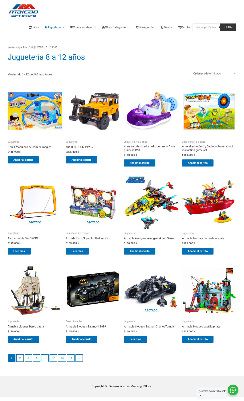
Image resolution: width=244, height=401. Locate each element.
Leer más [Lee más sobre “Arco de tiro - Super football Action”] (79, 254)
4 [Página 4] (37, 362)
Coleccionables (81, 29)
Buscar (228, 29)
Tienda (166, 29)
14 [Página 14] (72, 362)
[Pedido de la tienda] (213, 75)
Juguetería (22, 48)
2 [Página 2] (20, 362)
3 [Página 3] (28, 362)
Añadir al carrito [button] (25, 162)
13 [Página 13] (63, 362)
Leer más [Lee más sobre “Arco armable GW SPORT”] (21, 254)
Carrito (184, 29)
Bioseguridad (145, 29)
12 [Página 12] (54, 362)
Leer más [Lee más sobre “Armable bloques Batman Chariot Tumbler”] (137, 343)
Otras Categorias (114, 29)
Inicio (34, 29)
